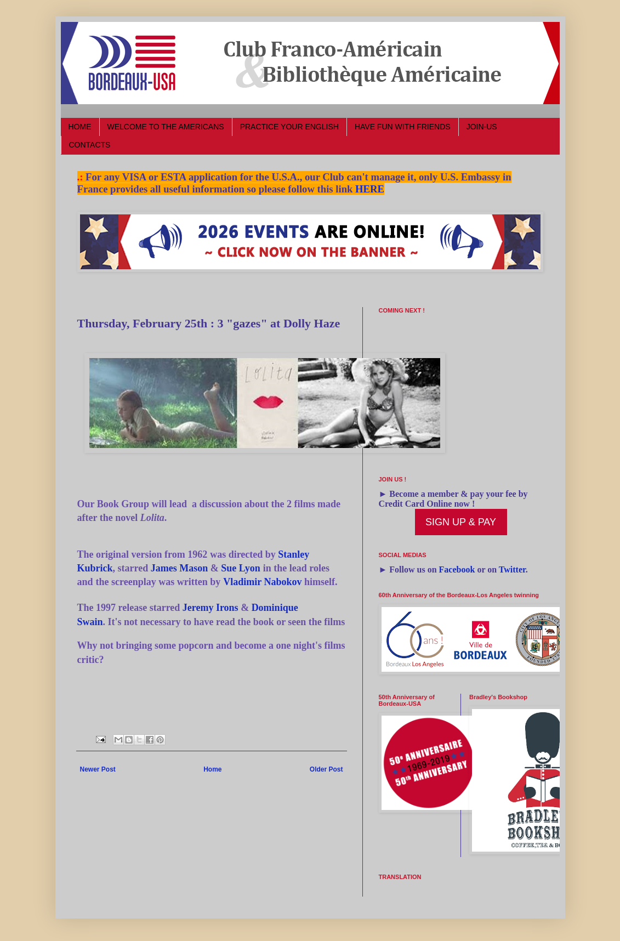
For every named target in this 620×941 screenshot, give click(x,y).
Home (212, 769)
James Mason (179, 568)
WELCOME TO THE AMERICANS (165, 126)
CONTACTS (90, 144)
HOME (80, 126)
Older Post (326, 769)
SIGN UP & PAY (460, 522)
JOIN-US (482, 126)
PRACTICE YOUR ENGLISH (289, 126)
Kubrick (95, 568)
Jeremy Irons (210, 607)
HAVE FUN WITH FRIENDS (403, 126)
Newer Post (98, 769)
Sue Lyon (240, 568)
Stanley (293, 554)
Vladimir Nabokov (262, 581)
